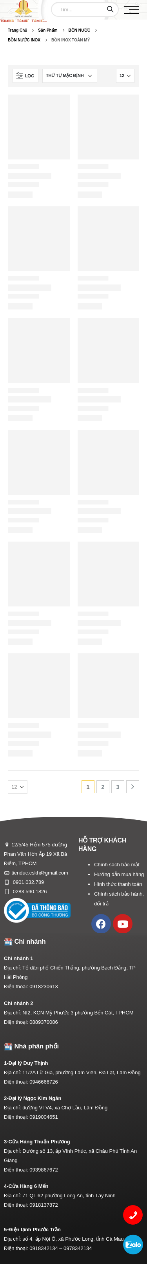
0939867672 (43, 1170)
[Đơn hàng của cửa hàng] (69, 76)
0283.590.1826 (29, 891)
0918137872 (43, 1205)
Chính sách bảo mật (117, 864)
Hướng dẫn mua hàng (119, 874)
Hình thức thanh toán (118, 884)
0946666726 (43, 1082)
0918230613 (43, 986)
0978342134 (78, 1248)
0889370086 (43, 1022)
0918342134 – (46, 1248)
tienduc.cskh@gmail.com (39, 873)
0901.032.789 (27, 882)
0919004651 (43, 1117)
